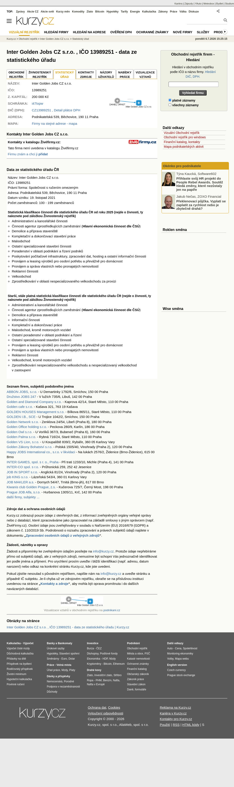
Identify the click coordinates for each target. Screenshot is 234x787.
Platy (72, 670)
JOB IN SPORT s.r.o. (22, 472)
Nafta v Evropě (96, 684)
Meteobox (208, 3)
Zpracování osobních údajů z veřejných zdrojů (62, 535)
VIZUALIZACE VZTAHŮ (145, 75)
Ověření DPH (121, 32)
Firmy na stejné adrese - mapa (54, 123)
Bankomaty (65, 643)
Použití (165, 725)
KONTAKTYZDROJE (86, 75)
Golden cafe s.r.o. (20, 407)
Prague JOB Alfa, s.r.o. (24, 492)
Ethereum (119, 663)
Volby (170, 658)
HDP (105, 658)
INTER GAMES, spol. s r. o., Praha (33, 462)
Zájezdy (188, 3)
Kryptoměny (94, 663)
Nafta (116, 680)
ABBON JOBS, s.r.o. (22, 392)
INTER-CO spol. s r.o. (23, 467)
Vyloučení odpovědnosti (105, 713)
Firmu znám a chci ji (28, 154)
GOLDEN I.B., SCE (21, 417)
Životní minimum (16, 674)
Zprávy (20, 11)
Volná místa (63, 665)
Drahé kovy (94, 670)
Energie (135, 11)
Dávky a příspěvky (58, 676)
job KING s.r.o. (18, 477)
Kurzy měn (63, 11)
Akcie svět (47, 11)
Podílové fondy (108, 653)
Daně (130, 689)
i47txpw (37, 103)
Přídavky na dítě (16, 658)
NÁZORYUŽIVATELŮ (106, 75)
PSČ (147, 653)
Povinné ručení (16, 684)
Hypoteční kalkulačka (19, 679)
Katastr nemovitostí (138, 658)
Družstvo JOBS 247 (21, 397)
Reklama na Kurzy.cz (175, 707)
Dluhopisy (93, 653)
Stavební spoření (69, 653)
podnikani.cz (111, 610)
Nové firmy (182, 32)
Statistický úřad (80, 38)
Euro (64, 658)
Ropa (90, 680)
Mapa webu (182, 658)
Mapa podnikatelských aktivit (183, 146)
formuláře (140, 689)
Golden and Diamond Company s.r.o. (34, 402)
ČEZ (99, 648)
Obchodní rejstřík (28, 38)
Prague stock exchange (181, 675)
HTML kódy (190, 725)
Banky (51, 643)
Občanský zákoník (138, 674)
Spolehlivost (190, 648)
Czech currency (176, 670)
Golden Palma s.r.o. (21, 437)
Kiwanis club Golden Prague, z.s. (31, 487)
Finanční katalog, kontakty (182, 142)
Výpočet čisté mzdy (18, 648)
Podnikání (133, 643)
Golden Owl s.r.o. (19, 432)
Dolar (71, 658)
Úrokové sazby (55, 648)
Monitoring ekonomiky (180, 653)
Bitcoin (99, 11)
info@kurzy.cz (103, 551)
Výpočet (28, 643)
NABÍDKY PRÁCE (124, 75)
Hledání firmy (56, 32)
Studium (229, 3)
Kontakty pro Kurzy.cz (176, 719)
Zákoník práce (135, 679)
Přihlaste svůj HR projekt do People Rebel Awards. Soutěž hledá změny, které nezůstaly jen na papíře (199, 184)
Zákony (163, 11)
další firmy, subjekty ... (23, 497)
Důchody (52, 691)
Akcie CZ (32, 11)
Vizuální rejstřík (24, 32)
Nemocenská (54, 681)
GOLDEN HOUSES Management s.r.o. (35, 412)
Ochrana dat (97, 707)
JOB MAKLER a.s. (20, 482)
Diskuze (194, 11)
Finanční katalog (137, 669)
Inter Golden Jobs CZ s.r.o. (54, 38)
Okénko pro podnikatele (182, 166)
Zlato (90, 11)
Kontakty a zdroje (54, 584)
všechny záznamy (183, 105)
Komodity (78, 11)
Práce (173, 11)
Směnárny (53, 658)
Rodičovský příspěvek (20, 669)
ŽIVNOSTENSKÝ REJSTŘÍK (40, 75)
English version (177, 665)
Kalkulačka (149, 11)
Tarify (124, 11)
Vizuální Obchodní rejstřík (181, 133)
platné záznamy (181, 100)
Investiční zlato (103, 675)
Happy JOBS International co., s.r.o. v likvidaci (41, 452)
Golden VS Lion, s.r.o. (23, 442)
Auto (170, 648)
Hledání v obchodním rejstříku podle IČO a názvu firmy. (193, 71)
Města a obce (135, 653)
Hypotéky (113, 11)
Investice (92, 643)
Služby (203, 32)
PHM (99, 680)
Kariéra (178, 3)
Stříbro (117, 675)
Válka (182, 11)
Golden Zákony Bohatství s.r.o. (29, 447)
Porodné (69, 681)
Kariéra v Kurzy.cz (173, 713)
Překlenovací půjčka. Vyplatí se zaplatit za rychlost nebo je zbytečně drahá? (201, 204)
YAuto (198, 3)
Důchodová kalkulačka (20, 653)
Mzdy (65, 670)
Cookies (114, 707)
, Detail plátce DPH (56, 110)
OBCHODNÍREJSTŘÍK (16, 75)
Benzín (107, 680)
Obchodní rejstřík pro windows (185, 137)
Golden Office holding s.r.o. (27, 427)
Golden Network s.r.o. (23, 422)
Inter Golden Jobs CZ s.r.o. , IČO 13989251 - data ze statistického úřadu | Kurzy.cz (68, 627)
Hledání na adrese (89, 32)
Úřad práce (53, 670)
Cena (178, 648)
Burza (90, 648)
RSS (176, 725)
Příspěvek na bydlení (19, 663)
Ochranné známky (152, 32)
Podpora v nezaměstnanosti (63, 686)
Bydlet (219, 3)
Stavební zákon (136, 684)
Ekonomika (93, 658)
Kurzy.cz (11, 38)
